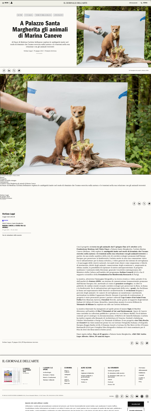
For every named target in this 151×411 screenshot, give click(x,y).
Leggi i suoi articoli (8, 216)
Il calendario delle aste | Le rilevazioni (117, 377)
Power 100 (111, 386)
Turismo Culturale (46, 384)
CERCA (145, 3)
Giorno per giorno (114, 371)
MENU (6, 3)
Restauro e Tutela (47, 376)
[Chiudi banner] (148, 390)
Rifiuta (130, 405)
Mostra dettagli (101, 407)
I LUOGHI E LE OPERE (48, 369)
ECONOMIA (66, 368)
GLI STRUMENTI (112, 368)
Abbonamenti (132, 3)
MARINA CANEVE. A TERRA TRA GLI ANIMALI (14, 226)
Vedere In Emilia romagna (43, 15)
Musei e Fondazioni (47, 380)
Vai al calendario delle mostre (12, 235)
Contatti (142, 376)
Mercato (66, 384)
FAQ (140, 383)
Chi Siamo (142, 368)
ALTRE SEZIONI (85, 368)
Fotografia (28, 15)
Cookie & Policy (142, 379)
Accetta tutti (130, 392)
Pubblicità (142, 373)
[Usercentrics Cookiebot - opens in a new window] (12, 407)
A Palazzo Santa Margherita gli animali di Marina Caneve (40, 30)
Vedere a (83, 383)
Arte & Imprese (66, 381)
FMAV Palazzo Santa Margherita (12, 223)
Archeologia (47, 372)
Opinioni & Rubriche (87, 373)
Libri (81, 371)
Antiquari (66, 375)
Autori (109, 380)
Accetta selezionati (129, 398)
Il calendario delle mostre (117, 373)
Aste (64, 378)
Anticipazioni (58, 15)
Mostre (20, 15)
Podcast (110, 383)
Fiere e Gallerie (66, 371)
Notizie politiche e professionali (86, 377)
